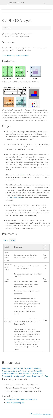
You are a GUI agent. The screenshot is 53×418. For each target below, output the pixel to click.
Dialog (5, 240)
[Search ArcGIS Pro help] (24, 2)
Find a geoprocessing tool (15, 403)
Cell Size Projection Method (30, 368)
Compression (7, 371)
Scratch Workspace (24, 376)
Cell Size (16, 368)
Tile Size (45, 376)
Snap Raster (36, 376)
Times (23, 175)
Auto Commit (7, 368)
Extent (30, 371)
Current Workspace (20, 371)
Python (13, 240)
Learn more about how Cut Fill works (15, 55)
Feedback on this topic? (42, 414)
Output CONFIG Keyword (28, 373)
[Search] (44, 3)
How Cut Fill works (15, 198)
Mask (17, 373)
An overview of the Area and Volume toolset (21, 399)
